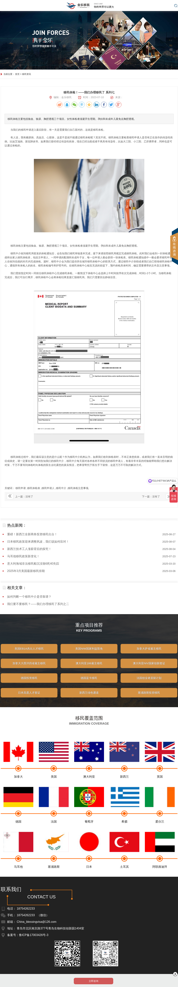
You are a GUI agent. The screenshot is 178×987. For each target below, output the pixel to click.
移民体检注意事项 (78, 488)
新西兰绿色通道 (89, 697)
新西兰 (124, 788)
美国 (54, 788)
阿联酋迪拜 (159, 878)
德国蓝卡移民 (89, 682)
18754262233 (26, 908)
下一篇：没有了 (151, 496)
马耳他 (18, 878)
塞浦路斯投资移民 (149, 697)
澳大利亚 (89, 788)
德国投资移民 (29, 682)
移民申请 (21, 488)
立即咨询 (93, 981)
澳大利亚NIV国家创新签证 (149, 668)
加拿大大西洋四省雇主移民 (29, 668)
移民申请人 (48, 488)
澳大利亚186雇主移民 (89, 668)
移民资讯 (26, 74)
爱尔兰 (159, 833)
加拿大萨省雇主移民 (149, 653)
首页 (17, 74)
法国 (54, 833)
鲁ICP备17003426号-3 (33, 935)
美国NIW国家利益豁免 (89, 653)
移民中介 (61, 488)
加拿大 (18, 788)
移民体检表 (34, 488)
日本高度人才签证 (29, 697)
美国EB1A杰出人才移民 (29, 653)
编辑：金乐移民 (61, 97)
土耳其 (124, 878)
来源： (116, 97)
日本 (89, 878)
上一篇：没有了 (20, 496)
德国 (18, 833)
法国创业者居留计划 (149, 682)
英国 (160, 788)
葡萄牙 (89, 833)
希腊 (124, 833)
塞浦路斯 (54, 878)
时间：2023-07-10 (91, 97)
